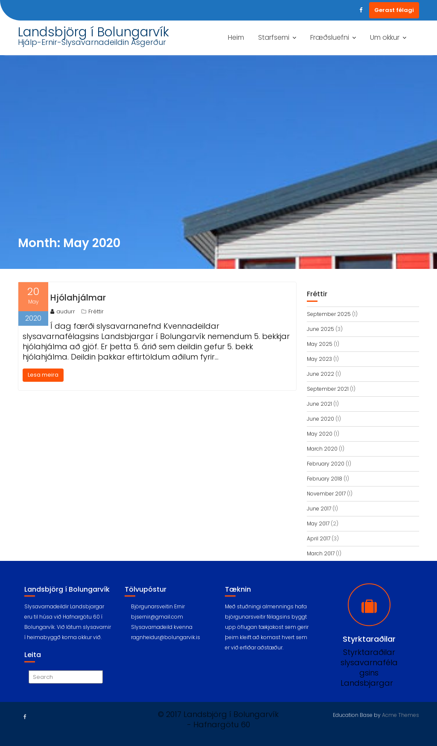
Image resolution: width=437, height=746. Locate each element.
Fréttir (96, 311)
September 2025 (329, 314)
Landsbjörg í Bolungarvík (93, 32)
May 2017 (318, 523)
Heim (236, 37)
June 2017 (319, 508)
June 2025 (320, 329)
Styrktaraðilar (369, 647)
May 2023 (319, 359)
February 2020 (325, 463)
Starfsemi (273, 37)
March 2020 (322, 448)
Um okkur (384, 37)
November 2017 (326, 493)
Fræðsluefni (329, 37)
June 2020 (320, 418)
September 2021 (328, 388)
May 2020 (319, 433)
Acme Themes (400, 714)
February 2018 (324, 478)
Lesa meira (43, 375)
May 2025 (319, 344)
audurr (62, 311)
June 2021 (319, 403)
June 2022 (320, 373)
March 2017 (321, 553)
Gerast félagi (394, 10)
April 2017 (318, 538)
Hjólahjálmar (78, 298)
